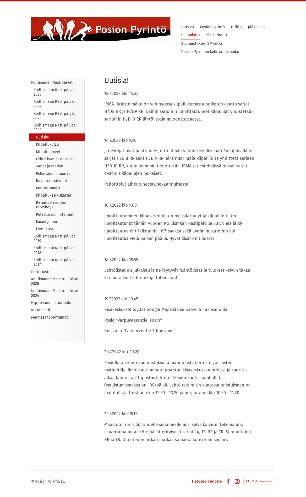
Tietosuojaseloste (206, 481)
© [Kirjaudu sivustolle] (33, 481)
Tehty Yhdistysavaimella (259, 481)
